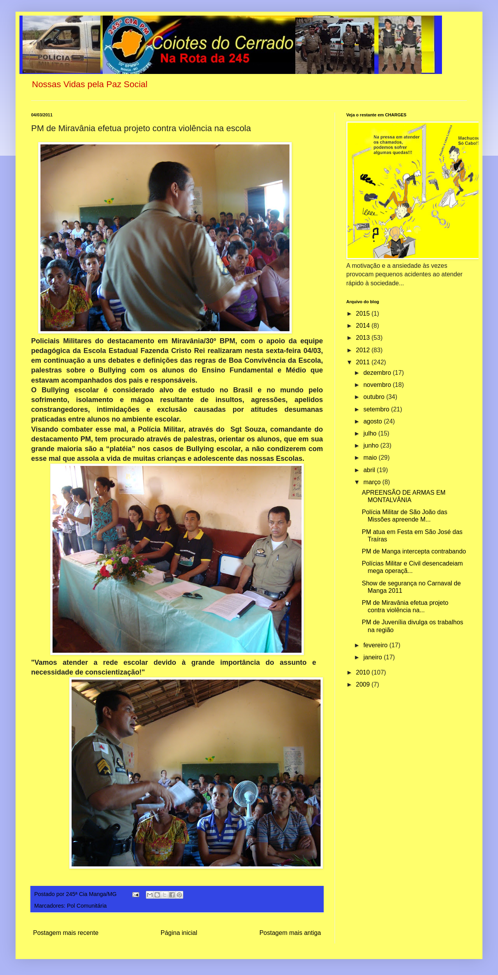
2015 (364, 313)
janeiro (373, 657)
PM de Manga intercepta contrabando (414, 551)
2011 (364, 362)
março (372, 482)
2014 (364, 325)
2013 (364, 337)
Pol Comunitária (87, 906)
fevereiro (376, 645)
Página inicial (179, 932)
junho (372, 445)
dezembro (378, 372)
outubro (374, 397)
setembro (377, 409)
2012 (364, 350)
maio (371, 457)
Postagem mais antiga (290, 932)
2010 (364, 672)
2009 (364, 684)
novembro (378, 384)
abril (370, 470)
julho (370, 433)
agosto (373, 421)
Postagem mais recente (65, 932)
